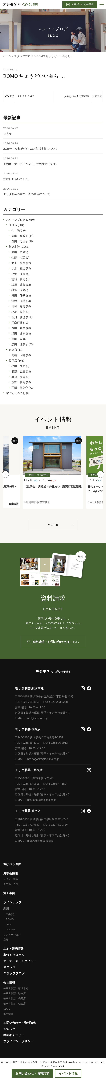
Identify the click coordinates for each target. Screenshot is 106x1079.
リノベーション (12, 934)
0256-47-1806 (31, 783)
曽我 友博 (18, 279)
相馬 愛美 (18, 311)
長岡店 (13, 360)
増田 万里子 (19, 241)
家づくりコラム (13, 954)
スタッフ (9, 967)
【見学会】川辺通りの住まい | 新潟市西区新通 (53, 486)
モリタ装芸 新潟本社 (15, 988)
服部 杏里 (18, 371)
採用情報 (8, 1013)
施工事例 (9, 893)
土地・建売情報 (13, 948)
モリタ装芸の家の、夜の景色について (26, 194)
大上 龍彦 (18, 263)
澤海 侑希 (18, 300)
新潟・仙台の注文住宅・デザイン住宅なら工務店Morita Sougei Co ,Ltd (56, 1062)
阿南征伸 (16, 322)
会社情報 (9, 982)
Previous (5, 474)
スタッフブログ (15, 219)
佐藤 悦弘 (18, 257)
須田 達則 (18, 333)
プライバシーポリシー (18, 1041)
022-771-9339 (31, 824)
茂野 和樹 (18, 382)
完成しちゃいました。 (17, 179)
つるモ (7, 133)
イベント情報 (10, 879)
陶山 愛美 (18, 328)
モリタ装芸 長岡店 (14, 998)
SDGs (6, 1008)
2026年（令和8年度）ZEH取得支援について (30, 148)
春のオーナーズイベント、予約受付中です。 (31, 163)
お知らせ (9, 1028)
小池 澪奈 (18, 273)
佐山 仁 (16, 252)
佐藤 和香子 (19, 235)
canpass (10, 929)
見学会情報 (10, 873)
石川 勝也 (18, 317)
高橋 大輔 (18, 355)
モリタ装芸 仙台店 (14, 1003)
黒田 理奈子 (19, 344)
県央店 (13, 349)
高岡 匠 (16, 338)
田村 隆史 (18, 306)
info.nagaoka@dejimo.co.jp (43, 759)
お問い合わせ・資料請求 (19, 1022)
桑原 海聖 (18, 376)
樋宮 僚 (16, 290)
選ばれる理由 (12, 864)
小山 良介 (18, 365)
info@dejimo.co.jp (37, 718)
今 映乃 (16, 230)
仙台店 (13, 225)
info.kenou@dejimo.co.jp (41, 799)
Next (100, 474)
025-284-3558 (31, 701)
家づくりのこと (15, 393)
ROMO (10, 919)
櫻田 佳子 (18, 295)
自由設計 (11, 914)
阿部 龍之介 (19, 387)
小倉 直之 (18, 268)
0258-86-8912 (31, 742)
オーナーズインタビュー (19, 961)
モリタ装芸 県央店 (14, 993)
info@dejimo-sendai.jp (40, 840)
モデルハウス (10, 884)
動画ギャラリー (13, 1035)
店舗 (5, 939)
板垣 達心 (18, 284)
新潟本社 (14, 246)
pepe (8, 924)
